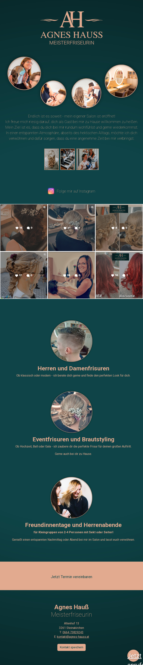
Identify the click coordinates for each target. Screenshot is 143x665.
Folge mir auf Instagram (71, 191)
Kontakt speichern (71, 647)
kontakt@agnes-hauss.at (73, 637)
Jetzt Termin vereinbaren (71, 577)
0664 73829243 (73, 632)
